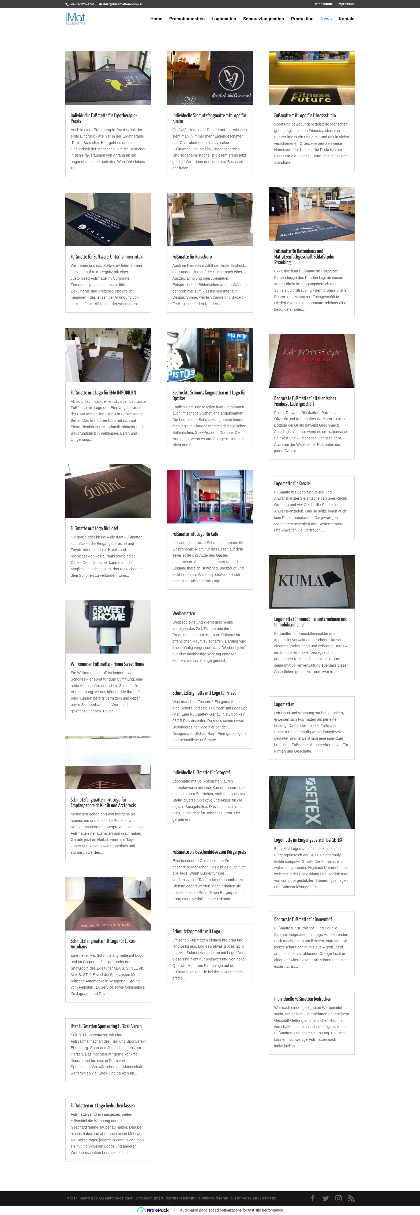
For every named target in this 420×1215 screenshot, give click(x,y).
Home (156, 19)
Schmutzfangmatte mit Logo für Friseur (205, 693)
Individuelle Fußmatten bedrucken (302, 999)
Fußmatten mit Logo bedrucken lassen (103, 1105)
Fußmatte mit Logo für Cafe (195, 534)
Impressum (346, 4)
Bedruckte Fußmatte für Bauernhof (303, 919)
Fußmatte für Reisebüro (192, 257)
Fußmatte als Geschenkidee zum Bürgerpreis (209, 852)
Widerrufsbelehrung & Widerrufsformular (197, 1198)
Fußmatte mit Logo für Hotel (94, 528)
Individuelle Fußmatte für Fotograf (201, 772)
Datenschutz (322, 4)
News (326, 19)
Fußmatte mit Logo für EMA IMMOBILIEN (103, 393)
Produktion (302, 19)
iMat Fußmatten (79, 1198)
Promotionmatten (187, 19)
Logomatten (224, 19)
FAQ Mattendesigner (114, 1198)
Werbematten (183, 613)
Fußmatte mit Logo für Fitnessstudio (305, 115)
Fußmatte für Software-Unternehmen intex (106, 257)
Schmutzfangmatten (263, 19)
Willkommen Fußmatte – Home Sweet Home (107, 664)
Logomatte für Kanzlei (292, 483)
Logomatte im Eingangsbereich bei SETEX (308, 840)
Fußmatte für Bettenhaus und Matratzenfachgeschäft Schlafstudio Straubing (304, 257)
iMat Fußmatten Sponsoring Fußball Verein (106, 1026)
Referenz (268, 1198)
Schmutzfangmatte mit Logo (196, 931)
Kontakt (347, 19)
